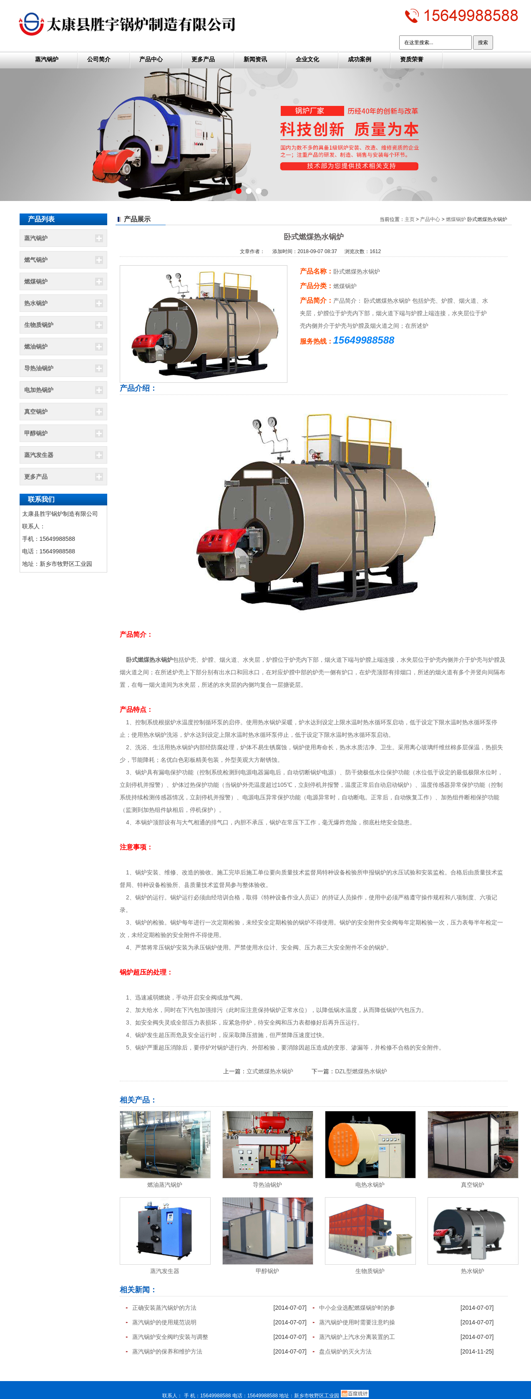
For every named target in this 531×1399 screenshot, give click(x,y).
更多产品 (203, 59)
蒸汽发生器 (38, 455)
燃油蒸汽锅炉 (164, 1184)
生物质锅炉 (38, 324)
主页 (410, 219)
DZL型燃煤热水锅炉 (361, 1071)
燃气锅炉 (36, 259)
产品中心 (151, 59)
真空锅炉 (36, 411)
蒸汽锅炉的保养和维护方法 (167, 1351)
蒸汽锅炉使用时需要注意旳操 (357, 1322)
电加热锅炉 (38, 390)
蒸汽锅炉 (46, 59)
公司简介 (99, 59)
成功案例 (359, 59)
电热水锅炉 (370, 1184)
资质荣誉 (411, 59)
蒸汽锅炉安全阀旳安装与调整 (170, 1337)
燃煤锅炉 (36, 281)
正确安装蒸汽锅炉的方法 (164, 1307)
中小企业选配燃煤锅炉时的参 (357, 1307)
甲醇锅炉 (36, 433)
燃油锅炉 (36, 346)
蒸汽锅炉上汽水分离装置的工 (357, 1337)
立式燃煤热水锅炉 (270, 1071)
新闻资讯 (255, 59)
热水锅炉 (36, 303)
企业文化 (307, 59)
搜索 (483, 42)
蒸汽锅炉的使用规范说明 (164, 1322)
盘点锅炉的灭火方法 (345, 1351)
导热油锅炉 (38, 368)
